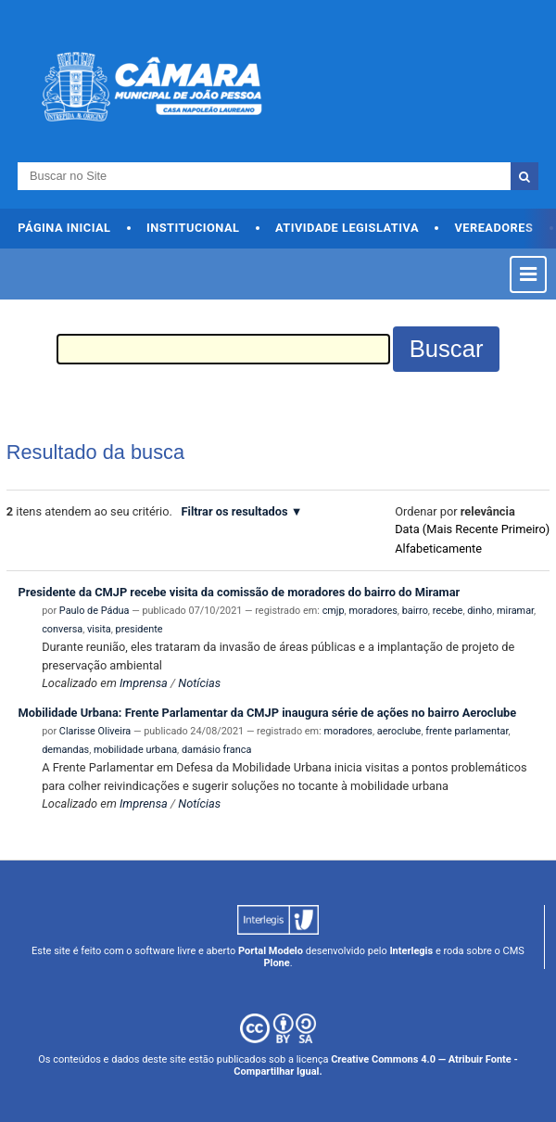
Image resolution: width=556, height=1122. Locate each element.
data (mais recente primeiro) (472, 529)
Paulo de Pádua (94, 611)
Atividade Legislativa (347, 228)
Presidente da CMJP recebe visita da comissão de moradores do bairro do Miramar (240, 592)
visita (99, 629)
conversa (62, 629)
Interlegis (411, 951)
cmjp (333, 611)
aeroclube (399, 731)
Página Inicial (64, 228)
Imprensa (144, 683)
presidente (139, 629)
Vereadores (493, 228)
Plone (276, 963)
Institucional (193, 228)
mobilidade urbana (135, 750)
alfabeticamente (438, 548)
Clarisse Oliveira (95, 731)
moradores (372, 611)
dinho (479, 611)
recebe (448, 611)
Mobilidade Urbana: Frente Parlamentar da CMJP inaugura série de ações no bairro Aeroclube (268, 713)
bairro (415, 611)
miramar (515, 611)
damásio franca (216, 750)
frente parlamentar (466, 731)
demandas (65, 750)
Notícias (199, 683)
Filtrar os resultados (234, 511)
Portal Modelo (270, 951)
